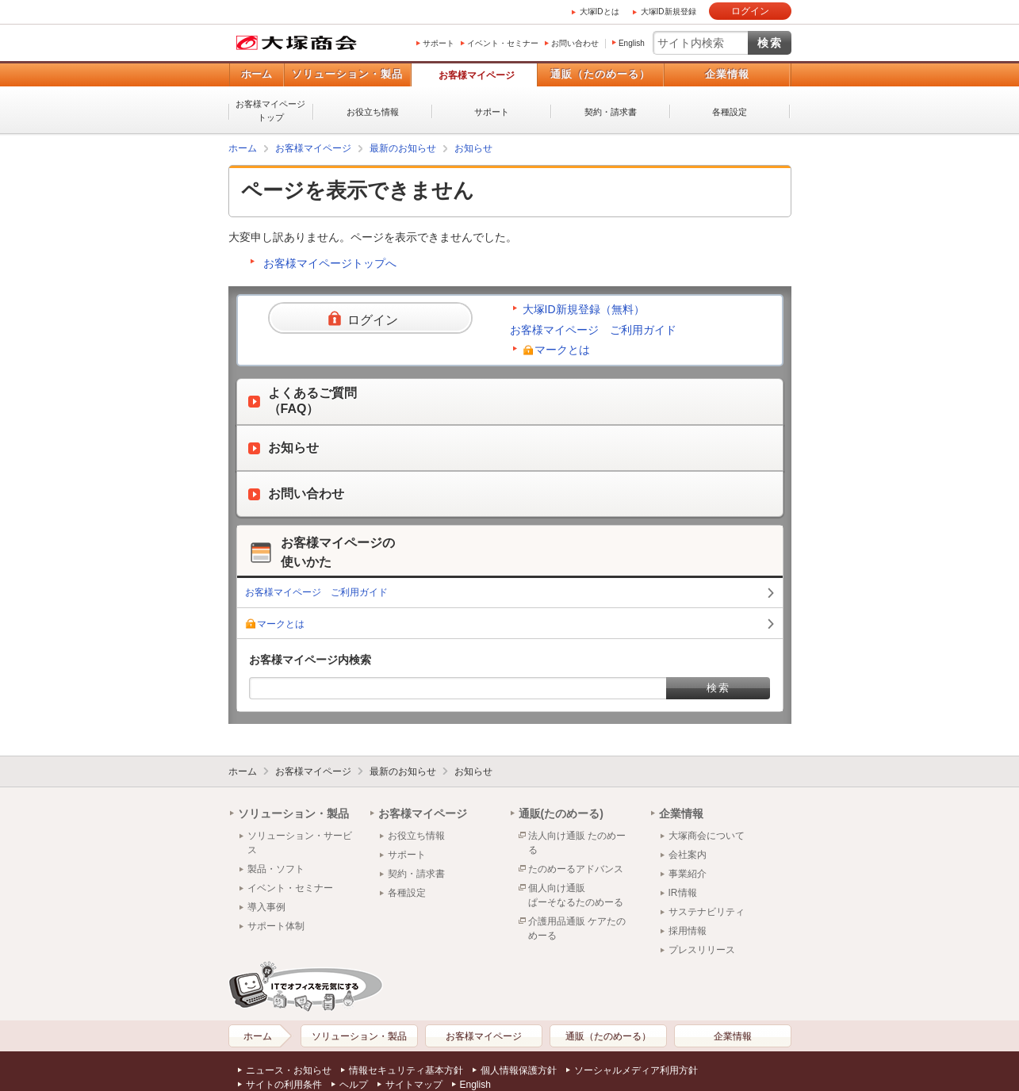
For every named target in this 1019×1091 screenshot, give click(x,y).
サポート (438, 43)
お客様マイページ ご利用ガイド (593, 329)
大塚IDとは (599, 11)
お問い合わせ (575, 43)
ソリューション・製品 (347, 74)
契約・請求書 (610, 112)
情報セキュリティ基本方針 (406, 1070)
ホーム (256, 74)
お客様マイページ (477, 75)
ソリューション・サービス (299, 843)
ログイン (750, 11)
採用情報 (687, 930)
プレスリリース (701, 949)
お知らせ (473, 148)
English (632, 43)
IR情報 (682, 892)
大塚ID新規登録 (668, 11)
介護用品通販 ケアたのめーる (577, 928)
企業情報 (727, 74)
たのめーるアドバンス (575, 869)
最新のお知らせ (403, 148)
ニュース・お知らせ (288, 1070)
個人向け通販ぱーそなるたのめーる (575, 895)
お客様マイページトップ (270, 110)
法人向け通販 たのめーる (577, 843)
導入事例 (266, 907)
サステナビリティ (706, 911)
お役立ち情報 (373, 112)
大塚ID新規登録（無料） (584, 309)
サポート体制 (276, 926)
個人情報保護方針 (519, 1070)
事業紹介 (687, 873)
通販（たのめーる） (600, 74)
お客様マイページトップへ (329, 263)
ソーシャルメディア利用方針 (636, 1070)
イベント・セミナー (502, 43)
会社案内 (687, 854)
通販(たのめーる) (561, 813)
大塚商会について (706, 835)
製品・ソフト (276, 869)
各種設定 (729, 112)
